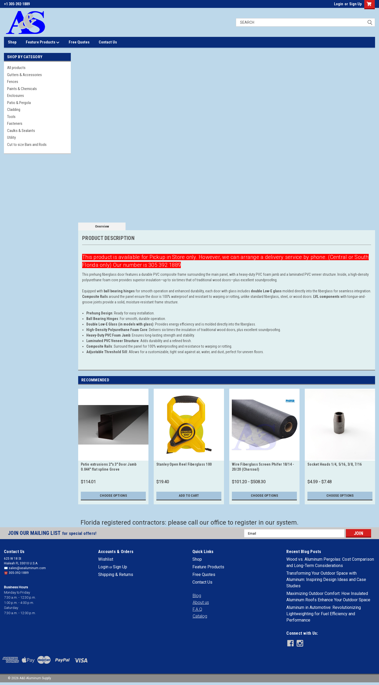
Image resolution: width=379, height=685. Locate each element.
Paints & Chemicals (22, 88)
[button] (196, 595)
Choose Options (113, 496)
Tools (11, 116)
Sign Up (355, 4)
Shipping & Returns (115, 574)
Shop (12, 42)
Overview (102, 226)
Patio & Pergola (19, 102)
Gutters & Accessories (24, 74)
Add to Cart (188, 496)
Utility (11, 137)
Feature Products (42, 42)
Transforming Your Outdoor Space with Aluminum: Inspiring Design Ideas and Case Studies (326, 579)
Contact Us (108, 42)
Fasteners (14, 123)
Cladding (13, 109)
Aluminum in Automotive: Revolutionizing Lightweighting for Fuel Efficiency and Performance (323, 614)
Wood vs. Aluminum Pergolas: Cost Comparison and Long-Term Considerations (330, 562)
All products (16, 67)
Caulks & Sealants (21, 130)
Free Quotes (79, 42)
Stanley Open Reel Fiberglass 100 (184, 464)
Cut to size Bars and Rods (27, 144)
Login (338, 4)
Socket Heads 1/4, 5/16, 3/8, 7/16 (334, 464)
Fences (12, 81)
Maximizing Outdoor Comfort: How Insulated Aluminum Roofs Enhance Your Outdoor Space (328, 596)
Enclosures (15, 95)
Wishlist (105, 559)
